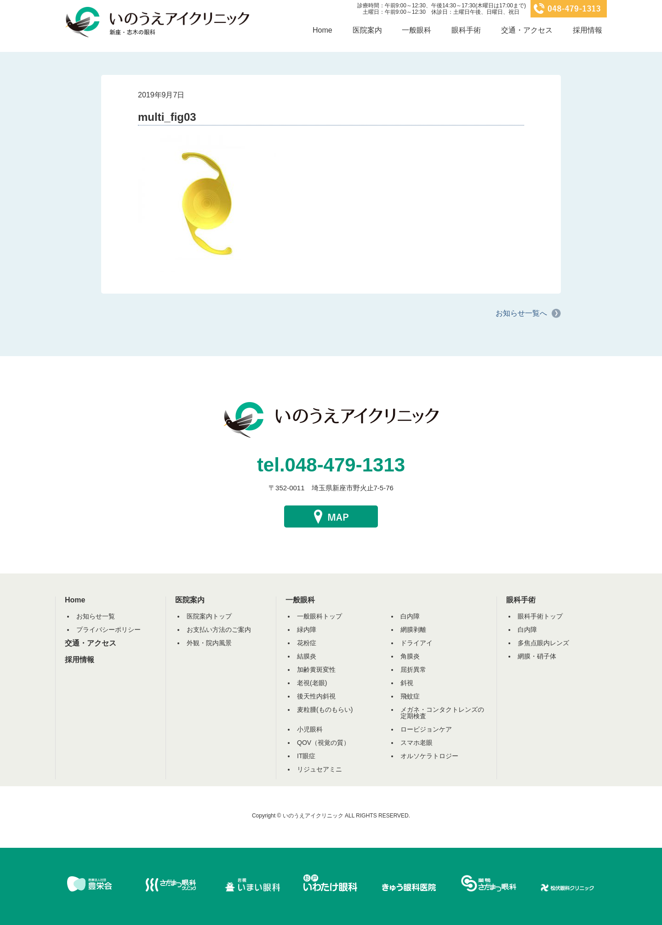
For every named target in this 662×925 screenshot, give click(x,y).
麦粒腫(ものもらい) (325, 709)
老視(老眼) (312, 683)
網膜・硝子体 (537, 656)
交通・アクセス (527, 30)
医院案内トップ (209, 616)
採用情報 (587, 30)
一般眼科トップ (319, 616)
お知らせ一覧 (95, 616)
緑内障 (306, 629)
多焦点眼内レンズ (543, 643)
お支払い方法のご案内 (219, 629)
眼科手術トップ (540, 616)
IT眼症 (306, 756)
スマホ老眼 (416, 742)
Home (322, 30)
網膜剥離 (413, 629)
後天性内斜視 (316, 696)
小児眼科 (310, 729)
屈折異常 (413, 669)
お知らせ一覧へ (521, 313)
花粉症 (306, 643)
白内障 (410, 616)
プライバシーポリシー (108, 629)
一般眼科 (416, 30)
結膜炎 (306, 656)
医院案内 (367, 30)
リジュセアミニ (319, 769)
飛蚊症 (410, 696)
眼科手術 (466, 30)
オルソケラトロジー (429, 756)
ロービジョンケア (426, 729)
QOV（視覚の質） (323, 742)
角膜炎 (410, 656)
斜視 (406, 683)
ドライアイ (416, 643)
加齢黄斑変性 (316, 669)
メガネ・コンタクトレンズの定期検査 (442, 713)
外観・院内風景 (209, 643)
